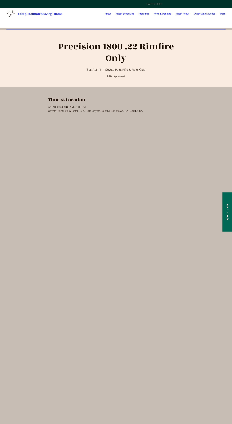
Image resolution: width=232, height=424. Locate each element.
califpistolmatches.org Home (40, 14)
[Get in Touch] (227, 212)
